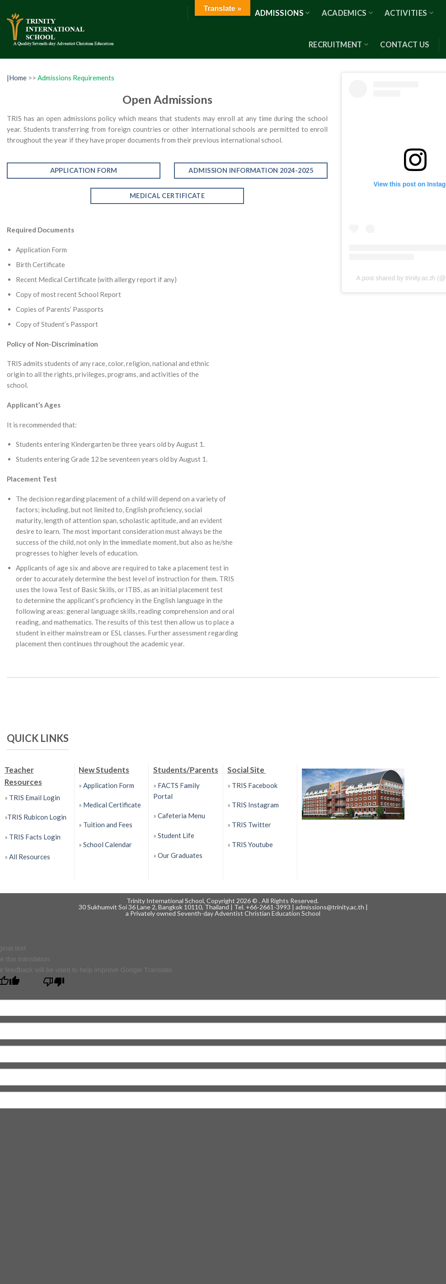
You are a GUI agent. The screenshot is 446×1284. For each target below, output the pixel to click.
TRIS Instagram (255, 805)
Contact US (404, 44)
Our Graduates (180, 855)
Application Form (108, 785)
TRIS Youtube (252, 844)
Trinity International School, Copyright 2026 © (193, 900)
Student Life (176, 835)
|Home (17, 78)
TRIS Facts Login (34, 837)
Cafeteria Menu (180, 815)
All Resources (29, 857)
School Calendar (107, 844)
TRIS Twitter (251, 824)
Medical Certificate (112, 805)
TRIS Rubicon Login (36, 817)
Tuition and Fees (107, 824)
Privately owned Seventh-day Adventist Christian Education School (225, 913)
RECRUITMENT (338, 44)
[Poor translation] (54, 984)
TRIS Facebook (255, 785)
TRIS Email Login (34, 797)
